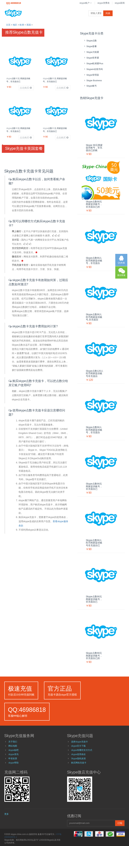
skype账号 (90, 86)
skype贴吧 (13, 750)
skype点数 (90, 40)
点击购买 (26, 87)
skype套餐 (90, 46)
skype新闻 (120, 3)
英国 (28, 25)
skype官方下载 (78, 745)
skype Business (92, 80)
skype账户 (85, 3)
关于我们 (12, 741)
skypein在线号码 (93, 69)
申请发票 (12, 758)
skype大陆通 (91, 52)
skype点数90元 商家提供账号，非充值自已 (18, 80)
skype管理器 (91, 75)
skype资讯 (13, 754)
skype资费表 (103, 3)
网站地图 (12, 745)
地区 (15, 25)
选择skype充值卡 (79, 741)
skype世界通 (91, 57)
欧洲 (22, 25)
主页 (8, 25)
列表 (108, 13)
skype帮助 (13, 762)
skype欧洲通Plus (93, 63)
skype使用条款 (78, 754)
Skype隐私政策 (78, 758)
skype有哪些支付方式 (81, 750)
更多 (6, 813)
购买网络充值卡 (78, 762)
